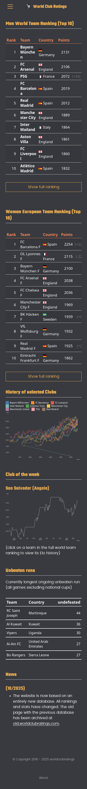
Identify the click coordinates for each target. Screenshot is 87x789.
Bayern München (27, 52)
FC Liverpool (28, 153)
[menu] (10, 6)
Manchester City (28, 115)
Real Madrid (26, 103)
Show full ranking (43, 187)
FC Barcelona (28, 88)
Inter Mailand (27, 127)
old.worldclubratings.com (36, 723)
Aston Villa (25, 139)
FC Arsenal (27, 67)
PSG (23, 76)
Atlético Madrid (27, 168)
